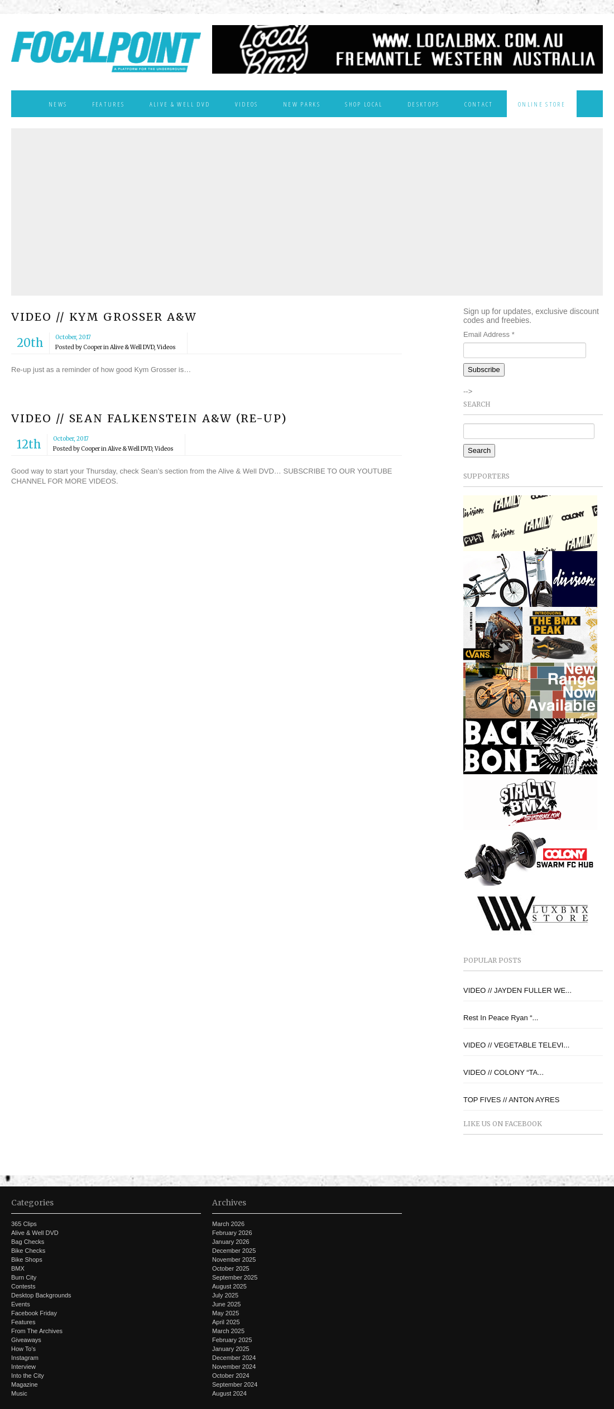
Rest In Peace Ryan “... (500, 1018)
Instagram (25, 1357)
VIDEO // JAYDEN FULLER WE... (517, 990)
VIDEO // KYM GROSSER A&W (104, 317)
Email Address (489, 334)
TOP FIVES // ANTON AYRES (511, 1100)
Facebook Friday (34, 1313)
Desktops (423, 103)
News (58, 103)
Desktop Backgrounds (41, 1295)
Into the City (27, 1375)
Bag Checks (27, 1241)
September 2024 (234, 1384)
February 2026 (232, 1232)
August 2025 (229, 1286)
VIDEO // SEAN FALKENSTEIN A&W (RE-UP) (149, 418)
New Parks (301, 103)
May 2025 (225, 1313)
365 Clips (24, 1223)
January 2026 (231, 1241)
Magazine (24, 1384)
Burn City (23, 1277)
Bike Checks (28, 1250)
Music (19, 1393)
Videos (246, 103)
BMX (18, 1268)
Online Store (541, 103)
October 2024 (231, 1375)
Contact (478, 103)
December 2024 (234, 1357)
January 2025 (231, 1348)
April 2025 (226, 1322)
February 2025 (232, 1339)
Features (108, 103)
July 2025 (225, 1295)
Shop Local (363, 103)
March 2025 (228, 1331)
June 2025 (226, 1304)
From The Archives (37, 1331)
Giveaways (26, 1339)
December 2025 (234, 1250)
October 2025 (231, 1268)
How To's (23, 1348)
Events (20, 1304)
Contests (23, 1286)
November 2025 (234, 1259)
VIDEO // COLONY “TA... (503, 1072)
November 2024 (234, 1366)
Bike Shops (26, 1259)
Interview (23, 1366)
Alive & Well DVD (180, 103)
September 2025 (234, 1277)
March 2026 (228, 1223)
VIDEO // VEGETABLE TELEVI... (516, 1045)
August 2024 (229, 1393)
